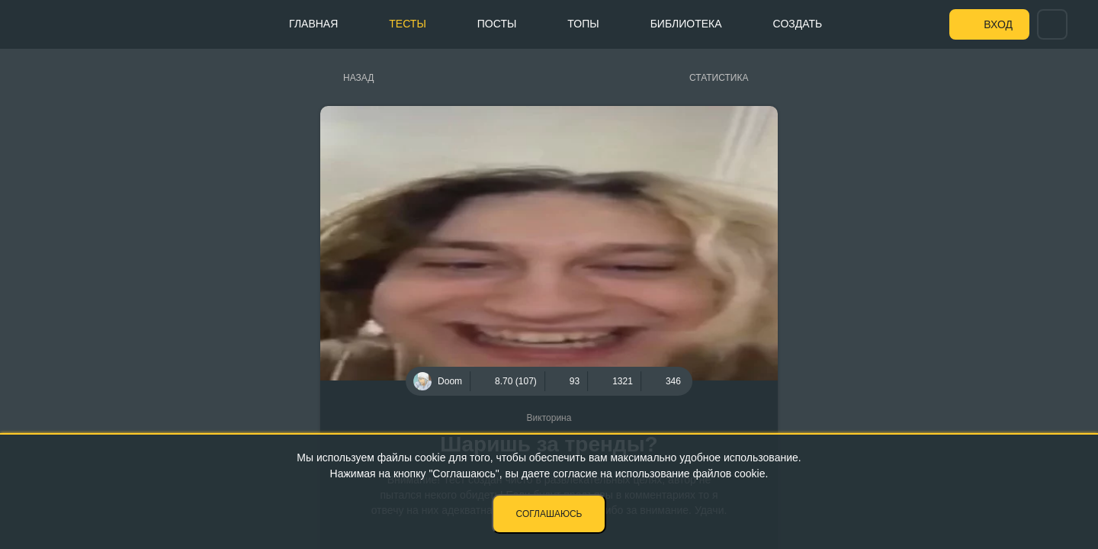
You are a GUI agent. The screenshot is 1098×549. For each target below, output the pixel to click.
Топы (583, 24)
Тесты (407, 24)
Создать (798, 24)
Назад (358, 77)
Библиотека (686, 24)
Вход (998, 24)
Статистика (718, 77)
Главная (313, 24)
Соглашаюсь (549, 514)
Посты (497, 24)
